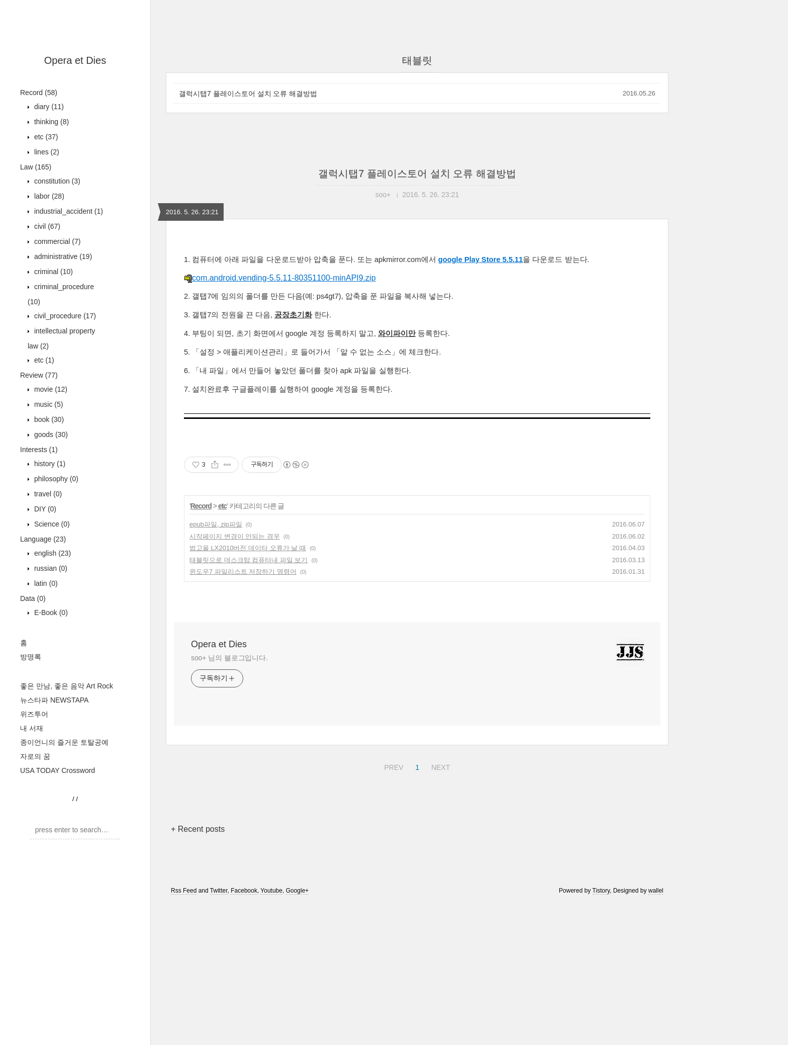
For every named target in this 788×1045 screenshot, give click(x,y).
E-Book (50, 612)
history (48, 464)
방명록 (30, 657)
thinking (50, 122)
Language (43, 539)
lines (45, 152)
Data (33, 598)
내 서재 (31, 728)
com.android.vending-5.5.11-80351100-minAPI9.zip (280, 278)
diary (48, 107)
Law (35, 167)
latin (45, 583)
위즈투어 (34, 714)
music (47, 404)
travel (47, 494)
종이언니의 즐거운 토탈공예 (64, 742)
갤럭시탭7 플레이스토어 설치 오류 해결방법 (248, 94)
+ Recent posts (198, 829)
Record (38, 93)
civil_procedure (64, 316)
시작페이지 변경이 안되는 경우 (234, 536)
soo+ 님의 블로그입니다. (229, 658)
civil (46, 226)
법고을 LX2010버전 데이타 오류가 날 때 (247, 548)
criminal (52, 272)
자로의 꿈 (35, 756)
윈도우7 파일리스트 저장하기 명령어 (243, 571)
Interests (39, 450)
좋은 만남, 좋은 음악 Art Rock (66, 686)
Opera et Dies (75, 60)
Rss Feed (183, 890)
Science (51, 524)
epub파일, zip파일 (215, 524)
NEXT (439, 765)
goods (50, 434)
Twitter (219, 890)
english (51, 553)
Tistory (601, 890)
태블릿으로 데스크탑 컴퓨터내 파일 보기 (248, 560)
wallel (655, 890)
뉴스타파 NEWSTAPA (54, 700)
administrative (62, 256)
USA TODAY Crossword (57, 770)
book (48, 419)
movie (49, 389)
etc (45, 137)
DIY (44, 509)
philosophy (55, 479)
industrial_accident (67, 211)
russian (49, 568)
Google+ (297, 890)
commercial (56, 241)
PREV (392, 765)
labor (48, 196)
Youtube (271, 890)
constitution (56, 181)
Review (39, 375)
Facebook (244, 890)
